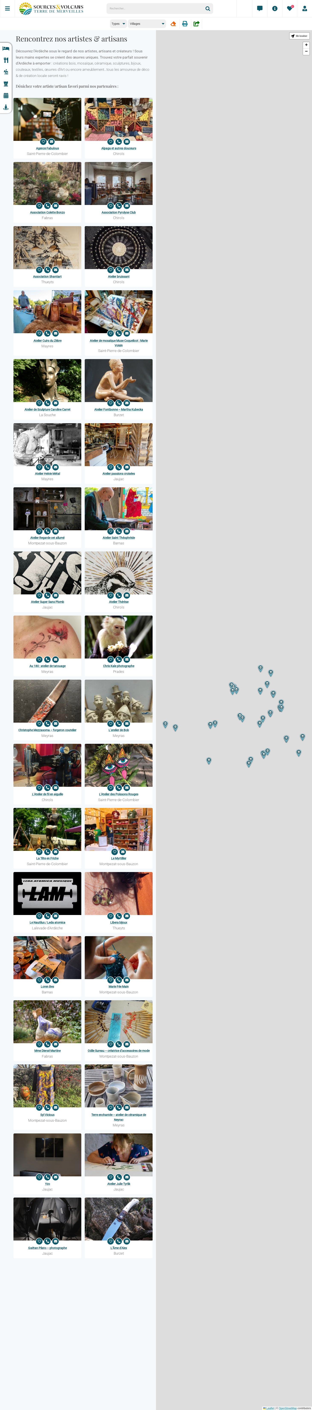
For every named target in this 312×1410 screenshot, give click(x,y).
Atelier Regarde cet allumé (47, 537)
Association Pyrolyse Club (119, 212)
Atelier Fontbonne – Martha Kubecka (118, 409)
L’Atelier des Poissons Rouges (118, 794)
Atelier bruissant (119, 276)
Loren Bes (47, 986)
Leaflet (268, 1408)
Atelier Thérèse (118, 602)
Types (116, 23)
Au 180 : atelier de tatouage (47, 666)
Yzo (47, 1184)
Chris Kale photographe (118, 666)
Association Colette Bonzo (47, 212)
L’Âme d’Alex (119, 1248)
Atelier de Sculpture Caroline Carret (47, 409)
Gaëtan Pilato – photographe (47, 1248)
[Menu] (7, 8)
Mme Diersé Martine (47, 1050)
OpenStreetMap (288, 1408)
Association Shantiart (47, 276)
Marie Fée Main (119, 986)
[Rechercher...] (156, 8)
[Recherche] (209, 8)
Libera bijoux (118, 922)
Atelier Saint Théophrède (119, 537)
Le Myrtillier (118, 858)
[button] (270, 714)
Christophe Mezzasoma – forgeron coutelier (47, 730)
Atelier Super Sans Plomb (47, 602)
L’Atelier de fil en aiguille (47, 794)
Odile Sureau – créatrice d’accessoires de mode (119, 1050)
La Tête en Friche (47, 858)
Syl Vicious (47, 1115)
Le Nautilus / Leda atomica (47, 922)
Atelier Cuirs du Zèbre (47, 340)
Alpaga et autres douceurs (118, 148)
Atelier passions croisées (118, 473)
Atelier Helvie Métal (47, 473)
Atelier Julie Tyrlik (118, 1184)
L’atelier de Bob (119, 730)
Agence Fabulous (47, 148)
